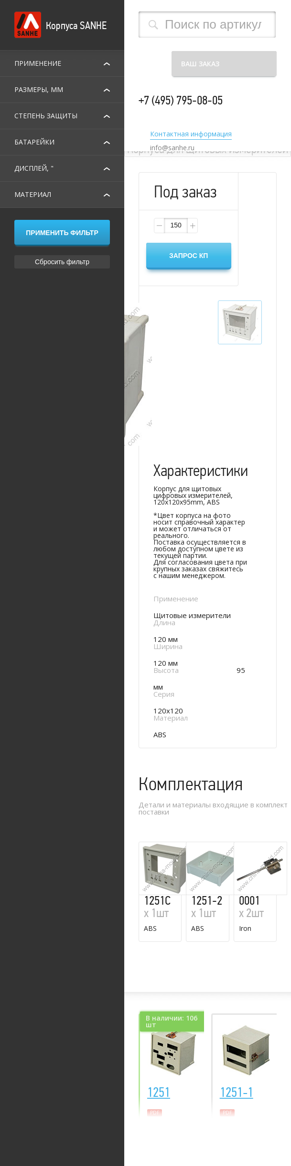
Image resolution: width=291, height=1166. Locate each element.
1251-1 (236, 1092)
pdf (154, 1112)
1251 (158, 1092)
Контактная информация (191, 134)
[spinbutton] (176, 225)
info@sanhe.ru (172, 147)
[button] (192, 225)
